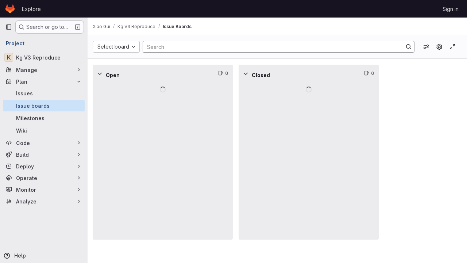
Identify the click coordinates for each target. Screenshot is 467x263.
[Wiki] (44, 130)
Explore (31, 9)
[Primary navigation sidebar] (9, 27)
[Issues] (44, 93)
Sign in (451, 9)
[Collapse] (103, 73)
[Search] (271, 46)
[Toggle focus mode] (452, 47)
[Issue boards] (44, 105)
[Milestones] (44, 118)
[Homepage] (10, 9)
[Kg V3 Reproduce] (44, 57)
